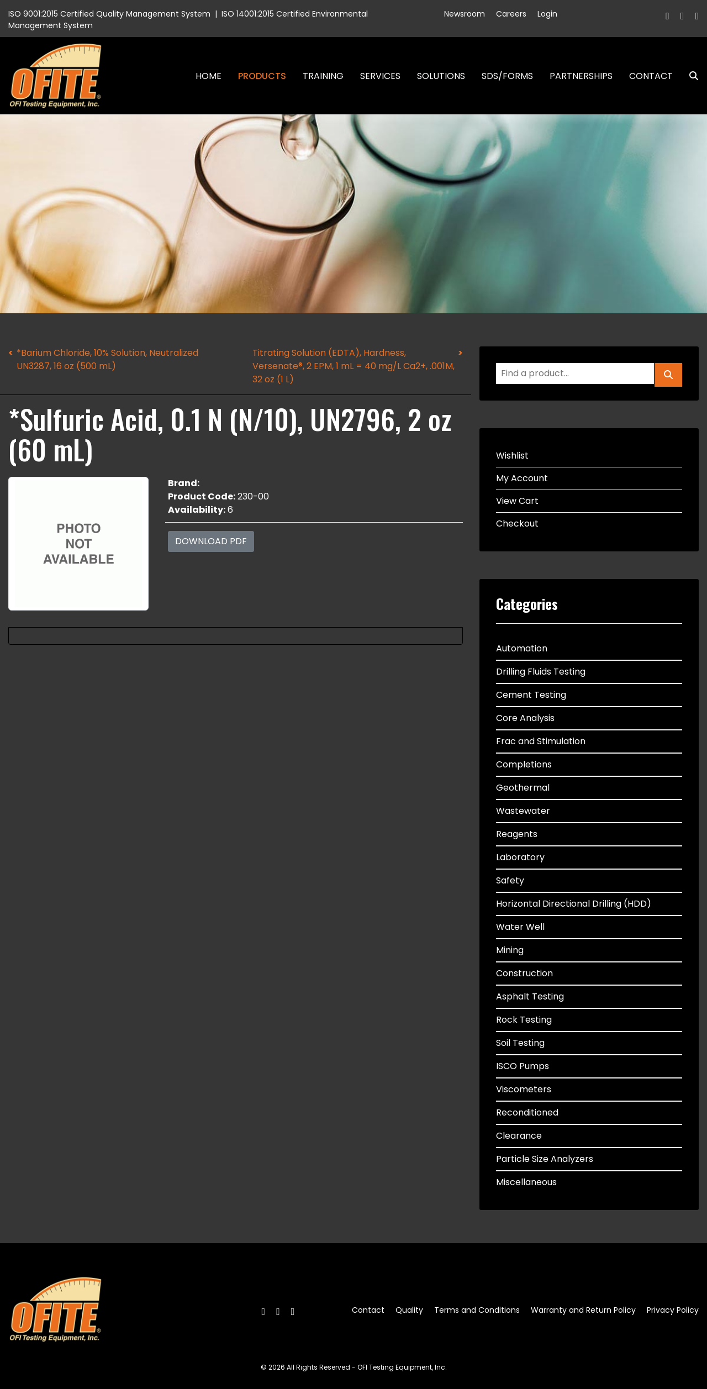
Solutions (441, 76)
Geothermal (523, 787)
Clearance (519, 1135)
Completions (524, 764)
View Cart (517, 500)
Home (208, 76)
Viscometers (523, 1089)
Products (262, 76)
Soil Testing (520, 1043)
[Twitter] (682, 16)
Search (689, 76)
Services (380, 76)
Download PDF (211, 541)
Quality (409, 1310)
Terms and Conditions (477, 1310)
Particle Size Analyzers (544, 1159)
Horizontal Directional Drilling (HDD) (573, 903)
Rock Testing (524, 1019)
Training (323, 76)
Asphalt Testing (530, 996)
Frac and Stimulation (540, 741)
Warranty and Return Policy (583, 1310)
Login (547, 13)
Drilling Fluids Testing (540, 671)
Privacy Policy (673, 1310)
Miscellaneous (526, 1182)
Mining (510, 950)
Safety (510, 880)
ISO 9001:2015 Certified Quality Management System (109, 13)
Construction (524, 973)
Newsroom (464, 13)
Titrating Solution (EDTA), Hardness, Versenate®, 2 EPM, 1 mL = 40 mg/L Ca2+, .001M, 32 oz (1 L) (353, 366)
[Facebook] (667, 16)
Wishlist (512, 455)
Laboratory (520, 857)
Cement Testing (531, 694)
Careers (511, 13)
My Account (522, 478)
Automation (521, 648)
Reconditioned (527, 1112)
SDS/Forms (507, 76)
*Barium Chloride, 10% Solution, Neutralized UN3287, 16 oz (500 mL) (107, 359)
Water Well (520, 926)
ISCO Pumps (522, 1066)
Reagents (516, 834)
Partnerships (581, 76)
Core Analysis (525, 718)
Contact (651, 76)
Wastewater (523, 810)
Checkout (517, 523)
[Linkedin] (697, 16)
